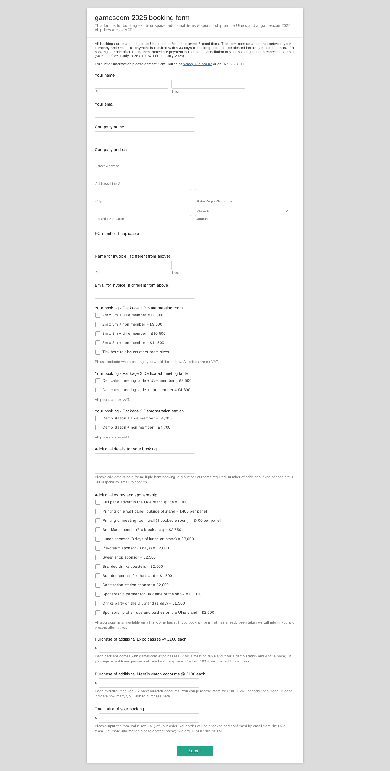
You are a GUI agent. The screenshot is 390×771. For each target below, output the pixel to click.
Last (175, 92)
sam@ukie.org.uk (197, 64)
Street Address (107, 166)
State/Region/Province (214, 201)
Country (202, 219)
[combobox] (243, 211)
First (99, 92)
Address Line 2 (107, 184)
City (98, 201)
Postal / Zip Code (109, 219)
